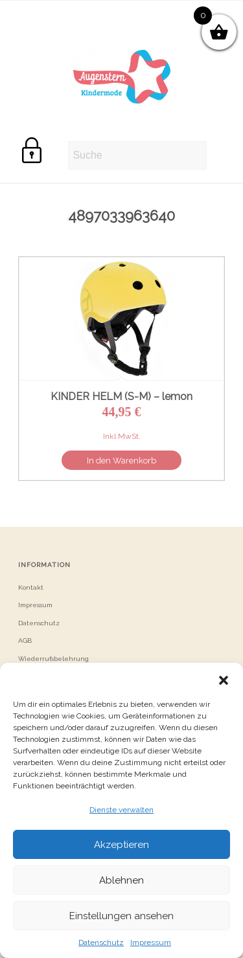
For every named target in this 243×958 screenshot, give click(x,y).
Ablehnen (121, 880)
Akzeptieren (121, 845)
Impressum (150, 942)
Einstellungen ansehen (121, 916)
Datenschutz (101, 942)
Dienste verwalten (121, 809)
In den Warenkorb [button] (121, 460)
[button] (223, 679)
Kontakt (30, 587)
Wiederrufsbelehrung (53, 658)
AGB (25, 640)
